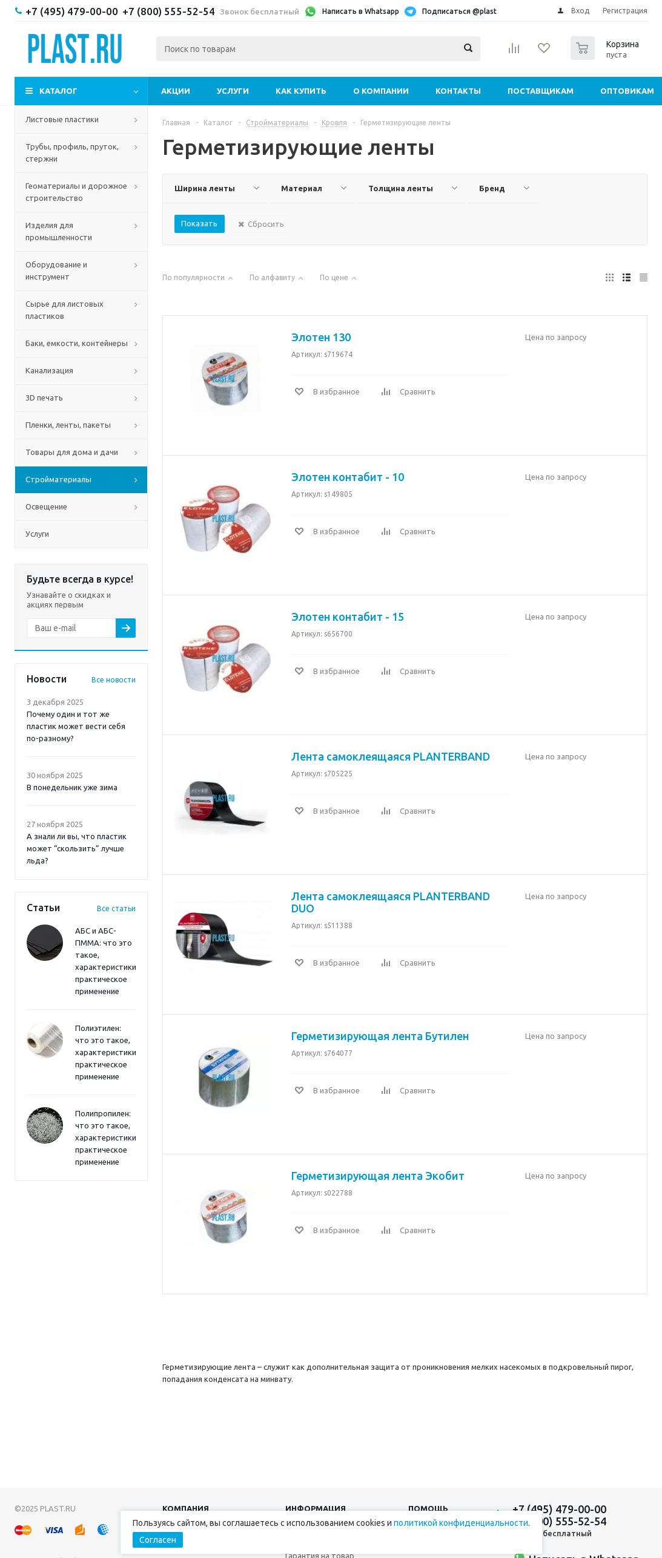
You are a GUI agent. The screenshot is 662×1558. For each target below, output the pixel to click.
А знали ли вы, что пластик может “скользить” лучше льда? (77, 848)
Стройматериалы (58, 479)
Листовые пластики (62, 119)
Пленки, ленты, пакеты (68, 425)
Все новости (113, 680)
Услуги (233, 91)
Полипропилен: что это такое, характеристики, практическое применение (106, 1137)
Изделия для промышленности (58, 231)
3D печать (44, 397)
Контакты (458, 91)
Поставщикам (541, 91)
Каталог (58, 91)
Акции (175, 91)
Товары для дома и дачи (71, 452)
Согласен (157, 1540)
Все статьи (116, 908)
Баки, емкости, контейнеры (76, 343)
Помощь (428, 1508)
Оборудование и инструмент (56, 270)
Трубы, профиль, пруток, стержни (72, 152)
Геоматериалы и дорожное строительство (76, 192)
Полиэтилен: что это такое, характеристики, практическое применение (106, 1052)
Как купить (301, 91)
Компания (185, 1508)
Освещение (46, 506)
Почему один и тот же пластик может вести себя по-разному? (76, 726)
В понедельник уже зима (72, 787)
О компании (381, 91)
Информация (315, 1508)
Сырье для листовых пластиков (64, 309)
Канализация (49, 370)
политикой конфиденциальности (461, 1523)
